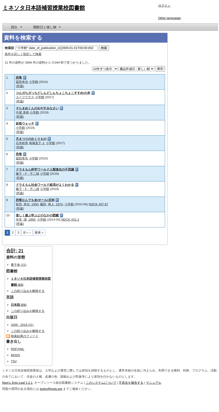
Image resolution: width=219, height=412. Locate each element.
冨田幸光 (22, 82)
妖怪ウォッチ (25, 123)
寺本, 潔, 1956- (26, 219)
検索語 (9, 48)
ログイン (164, 5)
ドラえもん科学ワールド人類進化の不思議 (45, 169)
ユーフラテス (25, 97)
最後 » (39, 232)
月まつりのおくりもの (31, 139)
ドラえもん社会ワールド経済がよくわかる (45, 184)
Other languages (169, 18)
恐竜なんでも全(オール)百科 (35, 200)
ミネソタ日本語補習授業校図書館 (44, 8)
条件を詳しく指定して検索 (23, 54)
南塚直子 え (37, 143)
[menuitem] (16, 27)
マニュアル (153, 382)
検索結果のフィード (24, 336)
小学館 (33, 82)
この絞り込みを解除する (28, 291)
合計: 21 (15, 250)
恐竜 (19, 77)
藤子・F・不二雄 (27, 173)
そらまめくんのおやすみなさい (37, 108)
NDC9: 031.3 (70, 219)
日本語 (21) (18, 305)
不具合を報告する (131, 382)
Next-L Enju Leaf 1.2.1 (17, 382)
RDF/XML (17, 349)
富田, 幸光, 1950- (27, 204)
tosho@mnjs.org (51, 389)
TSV (14, 361)
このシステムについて (101, 382)
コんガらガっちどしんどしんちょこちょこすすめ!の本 (53, 93)
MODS (15, 355)
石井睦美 (22, 143)
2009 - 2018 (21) (22, 325)
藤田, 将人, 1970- (52, 204)
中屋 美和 (22, 112)
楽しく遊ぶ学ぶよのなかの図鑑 (37, 215)
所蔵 (20, 86)
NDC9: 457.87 (98, 204)
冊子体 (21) (18, 265)
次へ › (27, 232)
